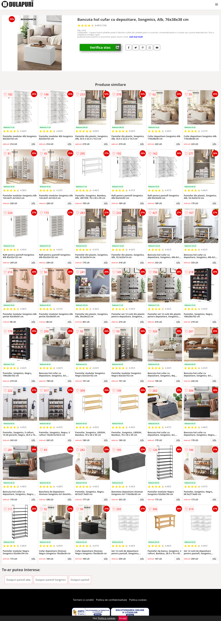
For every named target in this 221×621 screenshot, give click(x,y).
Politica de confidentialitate (111, 600)
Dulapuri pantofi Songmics (50, 579)
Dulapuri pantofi (80, 579)
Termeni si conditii (83, 600)
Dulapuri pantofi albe (18, 579)
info (33, 143)
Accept (123, 618)
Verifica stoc (105, 47)
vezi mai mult (136, 36)
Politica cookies (138, 600)
